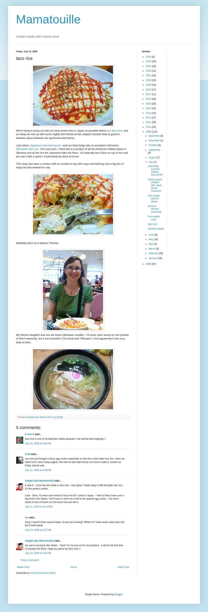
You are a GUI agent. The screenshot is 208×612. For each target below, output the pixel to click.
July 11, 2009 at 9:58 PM (38, 470)
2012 (149, 117)
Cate (27, 454)
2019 (149, 84)
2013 (149, 113)
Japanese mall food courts (45, 145)
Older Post (123, 567)
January (153, 258)
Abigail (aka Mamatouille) (39, 480)
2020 (149, 80)
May (151, 239)
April (151, 244)
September (154, 149)
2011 (149, 122)
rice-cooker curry (154, 218)
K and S (29, 434)
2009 (149, 131)
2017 (149, 94)
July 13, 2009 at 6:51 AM (38, 553)
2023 (149, 70)
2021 (149, 75)
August (153, 157)
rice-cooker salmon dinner (154, 198)
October (153, 145)
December (154, 135)
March (152, 248)
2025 (149, 61)
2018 (149, 89)
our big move (114, 130)
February (154, 253)
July (151, 162)
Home (73, 567)
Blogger (118, 594)
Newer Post (23, 567)
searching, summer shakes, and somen (155, 170)
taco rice (152, 224)
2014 (149, 108)
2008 (149, 264)
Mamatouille (48, 19)
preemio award (156, 228)
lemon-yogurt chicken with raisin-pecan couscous (155, 185)
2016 (149, 98)
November (154, 140)
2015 (149, 103)
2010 (149, 127)
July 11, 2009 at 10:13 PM (39, 506)
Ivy (26, 517)
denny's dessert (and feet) (154, 209)
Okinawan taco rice (27, 148)
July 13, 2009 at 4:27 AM (38, 530)
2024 (149, 66)
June (151, 234)
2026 (149, 56)
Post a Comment (30, 560)
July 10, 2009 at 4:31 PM (38, 443)
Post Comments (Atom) (43, 573)
